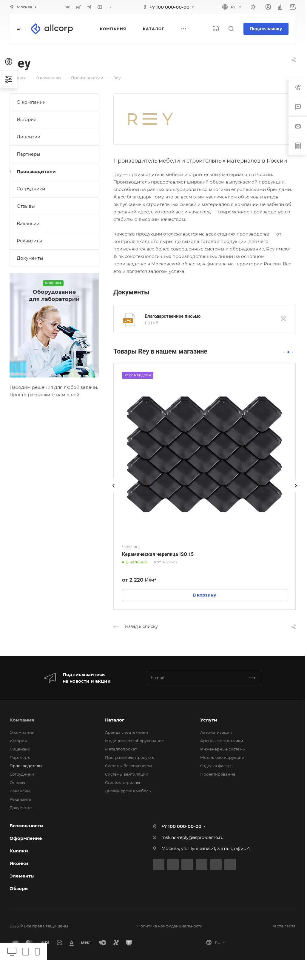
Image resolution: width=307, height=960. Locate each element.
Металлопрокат (121, 749)
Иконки (19, 863)
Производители (36, 171)
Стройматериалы (122, 782)
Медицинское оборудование (134, 740)
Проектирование (217, 774)
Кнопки (19, 851)
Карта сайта (283, 926)
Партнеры (28, 154)
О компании (31, 102)
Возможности (26, 825)
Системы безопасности (128, 765)
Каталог (114, 720)
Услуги (208, 720)
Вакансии (28, 223)
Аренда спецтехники (126, 732)
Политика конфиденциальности (170, 926)
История (26, 119)
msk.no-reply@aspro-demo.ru (192, 837)
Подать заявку (266, 28)
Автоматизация (216, 732)
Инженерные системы (223, 749)
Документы (30, 258)
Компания (22, 720)
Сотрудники (31, 189)
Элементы (22, 876)
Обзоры (19, 888)
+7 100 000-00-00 (169, 7)
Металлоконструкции (222, 757)
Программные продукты (130, 757)
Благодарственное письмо (172, 316)
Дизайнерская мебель (128, 790)
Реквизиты (29, 241)
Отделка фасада (216, 765)
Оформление (26, 838)
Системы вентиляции (126, 774)
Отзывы (26, 206)
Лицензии (28, 137)
